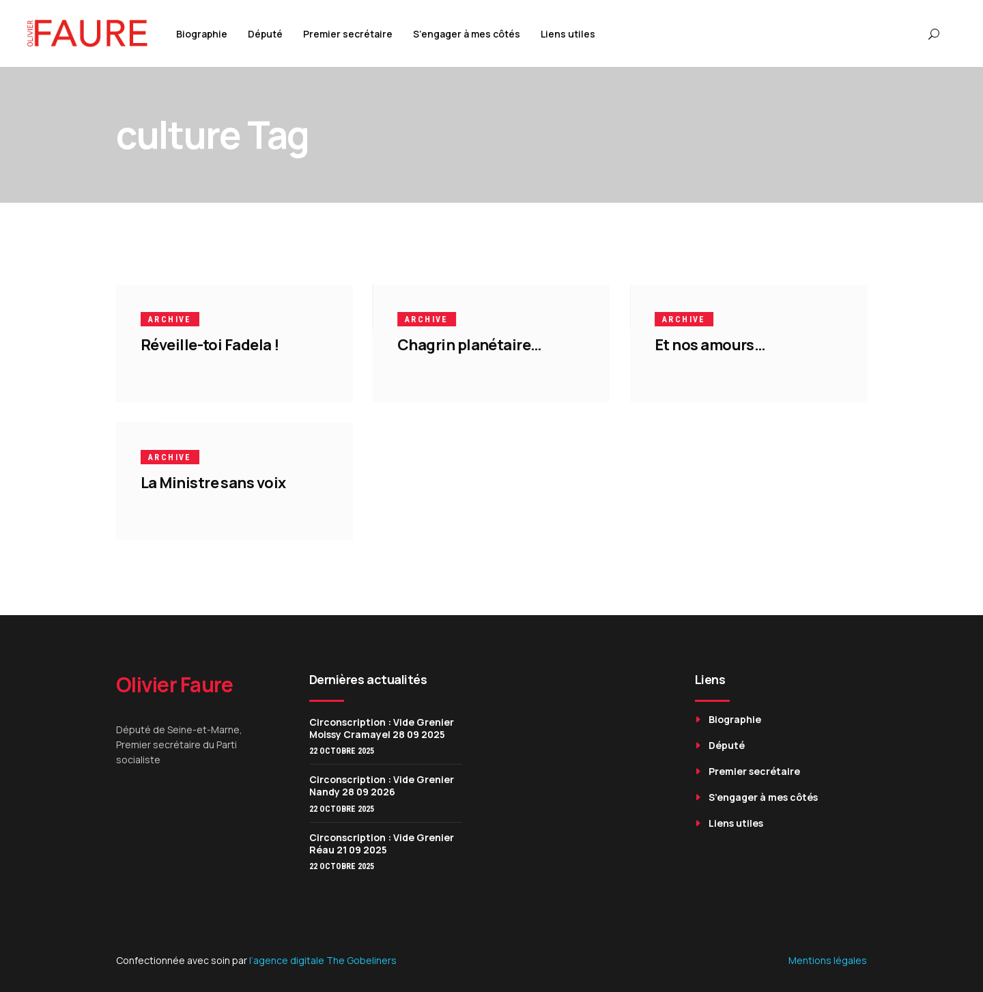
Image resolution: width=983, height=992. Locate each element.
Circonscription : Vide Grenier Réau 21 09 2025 (381, 843)
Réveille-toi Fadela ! (210, 345)
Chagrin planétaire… (469, 345)
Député (727, 745)
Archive (170, 319)
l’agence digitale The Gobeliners (323, 960)
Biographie (735, 719)
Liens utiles (736, 823)
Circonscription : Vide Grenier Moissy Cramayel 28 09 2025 (381, 728)
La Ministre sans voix (213, 482)
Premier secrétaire (754, 771)
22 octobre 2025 (341, 751)
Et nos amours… (710, 345)
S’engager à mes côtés (763, 797)
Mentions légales (827, 960)
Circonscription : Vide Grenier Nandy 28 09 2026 (381, 785)
